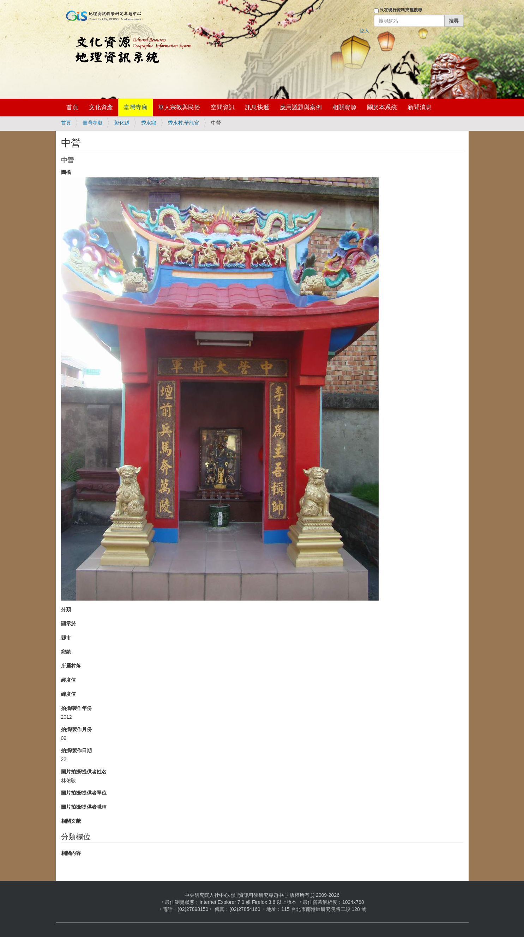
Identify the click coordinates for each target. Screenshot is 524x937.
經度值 (68, 680)
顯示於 (68, 623)
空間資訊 (223, 107)
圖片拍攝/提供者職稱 (84, 807)
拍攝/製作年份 (76, 708)
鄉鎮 (66, 652)
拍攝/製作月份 (76, 729)
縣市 (66, 637)
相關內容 (71, 853)
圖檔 (66, 172)
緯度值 (68, 694)
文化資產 (101, 107)
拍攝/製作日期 (76, 750)
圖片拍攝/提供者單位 (84, 793)
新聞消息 (420, 107)
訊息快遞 (257, 107)
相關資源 (344, 107)
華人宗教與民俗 (179, 107)
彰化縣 (121, 123)
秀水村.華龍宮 (183, 123)
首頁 (72, 107)
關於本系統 (382, 107)
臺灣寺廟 (135, 107)
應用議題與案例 (301, 107)
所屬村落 (71, 666)
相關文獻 (71, 821)
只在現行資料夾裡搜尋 (401, 9)
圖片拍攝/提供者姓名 (84, 771)
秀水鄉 (148, 123)
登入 (364, 31)
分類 (66, 609)
